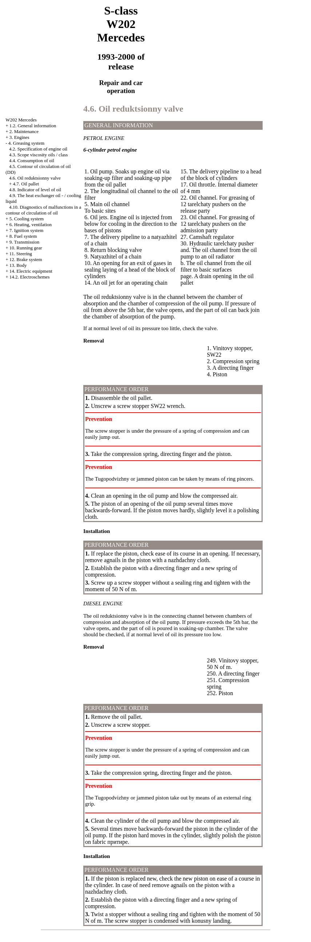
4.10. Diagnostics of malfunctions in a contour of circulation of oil (43, 210)
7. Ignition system (26, 230)
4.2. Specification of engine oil (38, 149)
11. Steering (20, 253)
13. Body (18, 265)
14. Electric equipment (30, 271)
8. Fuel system (23, 236)
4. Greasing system (26, 143)
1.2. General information (32, 125)
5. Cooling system (26, 218)
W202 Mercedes (21, 120)
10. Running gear (25, 247)
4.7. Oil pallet (26, 184)
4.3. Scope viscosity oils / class (38, 154)
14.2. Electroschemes (29, 277)
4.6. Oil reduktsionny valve (35, 178)
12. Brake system (25, 259)
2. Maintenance (24, 131)
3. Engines (19, 137)
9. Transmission (24, 242)
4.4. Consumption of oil (31, 160)
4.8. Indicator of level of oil (35, 189)
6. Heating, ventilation (30, 224)
